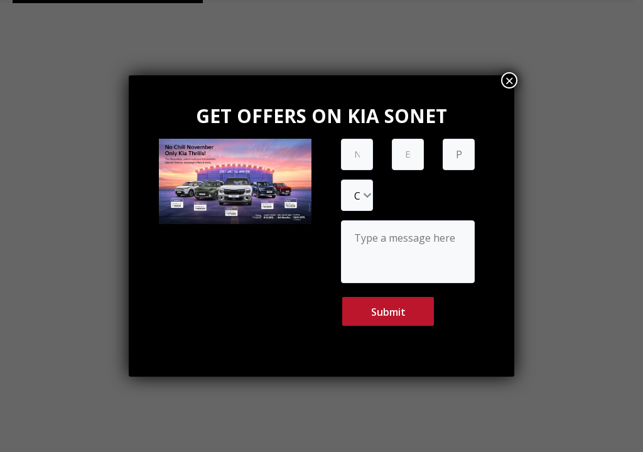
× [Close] (509, 80)
